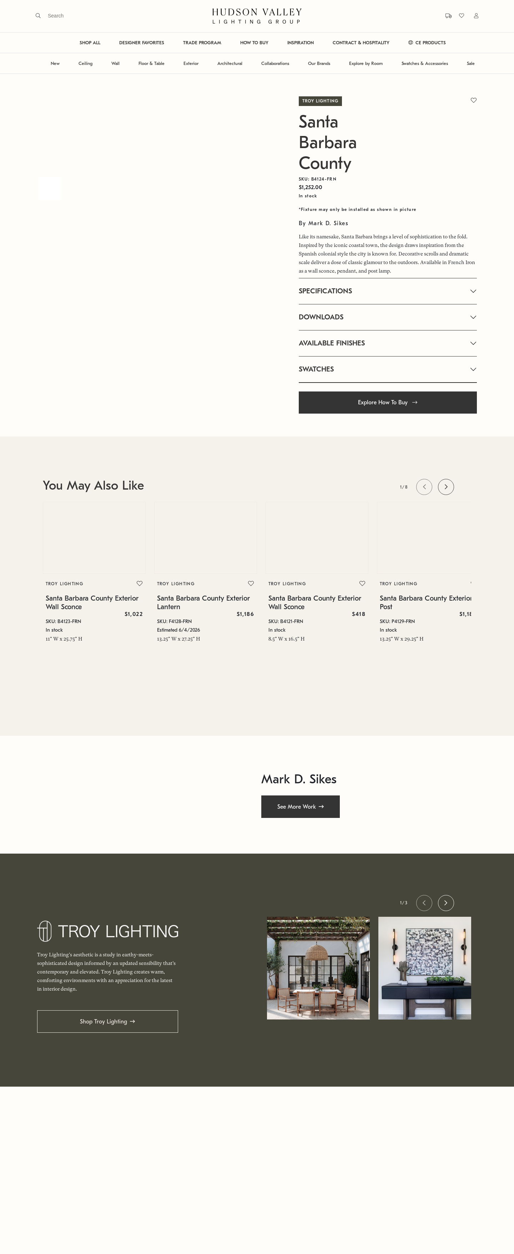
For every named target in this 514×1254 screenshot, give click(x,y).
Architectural (229, 63)
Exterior (190, 63)
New (55, 63)
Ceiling (85, 63)
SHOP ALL (90, 42)
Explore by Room (366, 63)
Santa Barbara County (328, 142)
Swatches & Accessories (425, 63)
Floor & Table (151, 63)
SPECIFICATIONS (325, 291)
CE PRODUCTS (427, 42)
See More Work (296, 807)
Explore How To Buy (387, 402)
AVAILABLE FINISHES (332, 343)
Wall (115, 63)
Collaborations (275, 63)
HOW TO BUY (254, 42)
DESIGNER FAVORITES (141, 42)
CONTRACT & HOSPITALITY (361, 42)
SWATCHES (316, 369)
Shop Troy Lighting (103, 1021)
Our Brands (319, 63)
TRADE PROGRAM (202, 42)
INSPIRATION (300, 42)
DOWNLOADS (321, 317)
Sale (471, 63)
